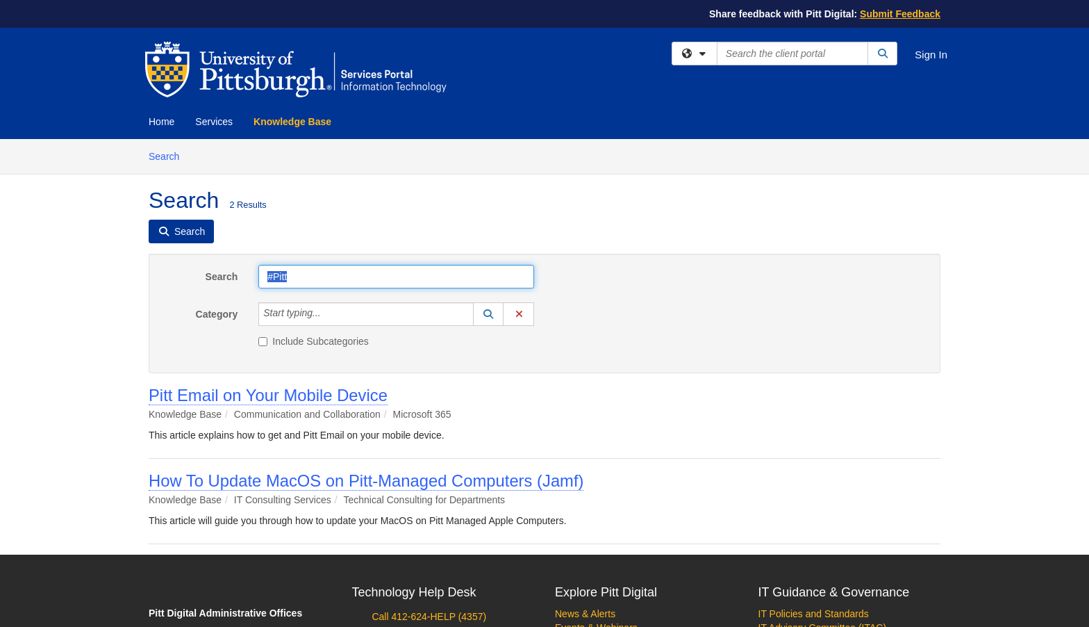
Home (161, 121)
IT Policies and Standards (813, 613)
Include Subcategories (313, 341)
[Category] (328, 314)
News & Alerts (585, 613)
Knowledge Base (292, 121)
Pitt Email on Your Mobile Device (268, 395)
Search (169, 155)
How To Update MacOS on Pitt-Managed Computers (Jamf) (366, 480)
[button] (488, 314)
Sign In (931, 54)
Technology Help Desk (414, 592)
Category (217, 314)
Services (214, 121)
